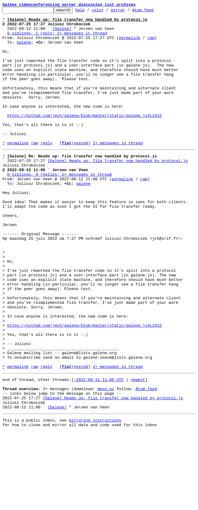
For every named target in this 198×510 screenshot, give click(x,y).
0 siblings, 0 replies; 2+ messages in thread (59, 206)
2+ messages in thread (118, 170)
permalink (129, 44)
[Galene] (61, 33)
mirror (127, 11)
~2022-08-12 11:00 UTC (99, 451)
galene (24, 49)
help (89, 11)
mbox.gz (105, 462)
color (107, 11)
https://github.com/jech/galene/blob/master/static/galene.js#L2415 (84, 137)
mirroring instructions (95, 498)
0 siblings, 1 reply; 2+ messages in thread (57, 38)
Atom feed (152, 11)
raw (150, 44)
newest (138, 451)
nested (81, 170)
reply (46, 170)
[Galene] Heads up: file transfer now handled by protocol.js (118, 189)
